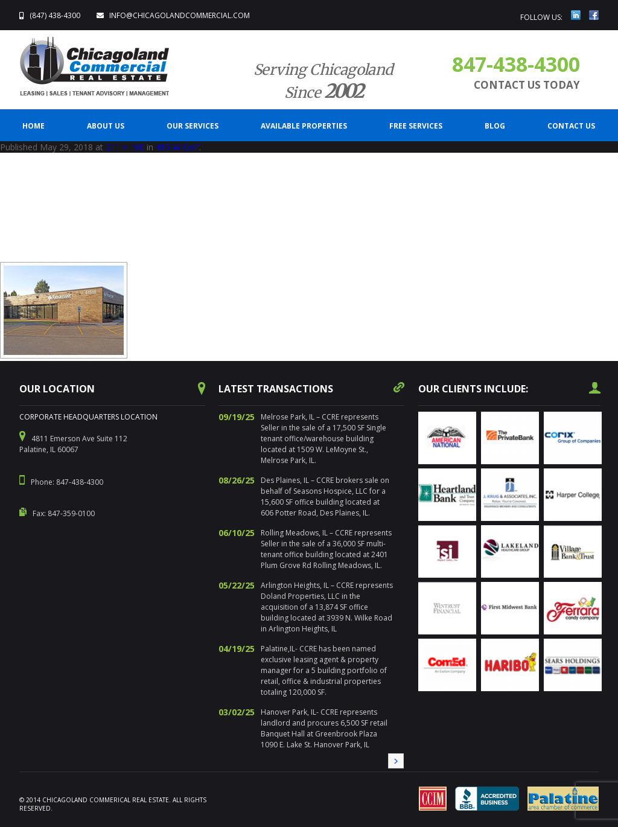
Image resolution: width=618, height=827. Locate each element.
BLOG (495, 126)
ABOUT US (105, 126)
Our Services (192, 126)
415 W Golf (177, 147)
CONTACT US (571, 126)
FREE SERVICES (415, 126)
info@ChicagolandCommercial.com (179, 15)
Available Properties (304, 126)
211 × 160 (125, 147)
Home (33, 126)
